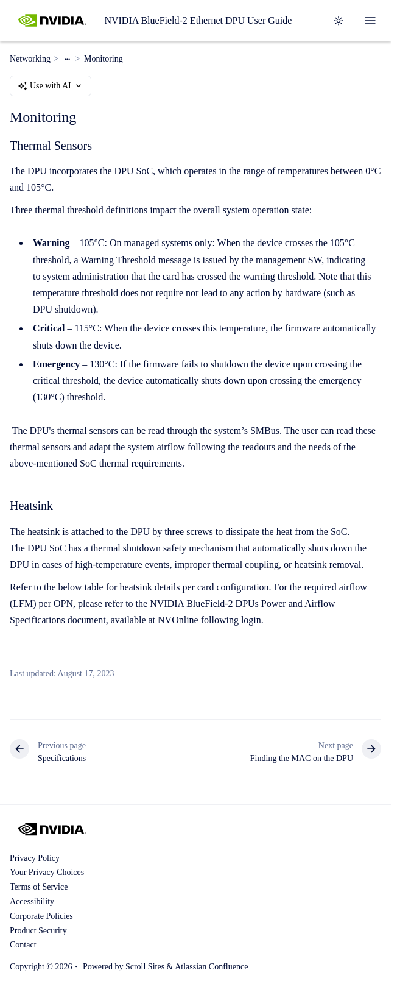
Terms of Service (39, 886)
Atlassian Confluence (211, 966)
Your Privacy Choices (47, 872)
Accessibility (32, 901)
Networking (30, 58)
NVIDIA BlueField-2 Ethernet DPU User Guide (198, 20)
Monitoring (103, 58)
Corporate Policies (41, 916)
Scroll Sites (144, 966)
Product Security (38, 930)
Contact (23, 944)
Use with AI (50, 86)
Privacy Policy (35, 858)
